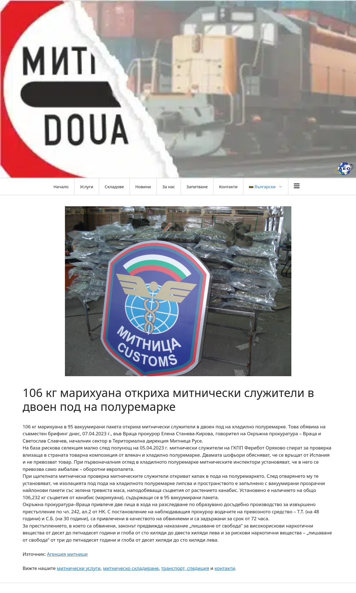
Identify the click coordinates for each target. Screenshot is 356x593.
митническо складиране (131, 568)
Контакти (228, 186)
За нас (168, 186)
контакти (224, 568)
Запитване (197, 186)
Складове (114, 186)
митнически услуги (78, 568)
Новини (143, 186)
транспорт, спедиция (185, 568)
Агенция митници (67, 554)
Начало (61, 186)
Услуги (86, 186)
